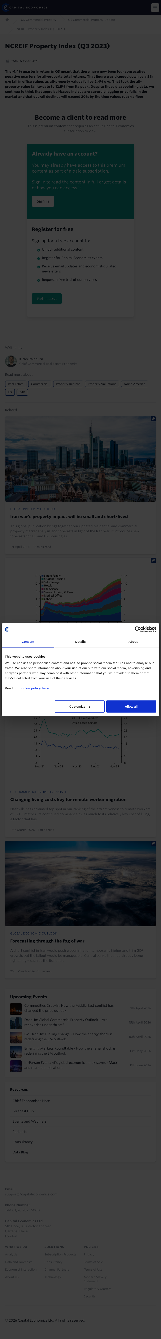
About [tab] (133, 641)
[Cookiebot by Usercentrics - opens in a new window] (137, 629)
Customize (79, 706)
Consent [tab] (28, 641)
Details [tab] (80, 641)
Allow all (131, 706)
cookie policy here (34, 688)
